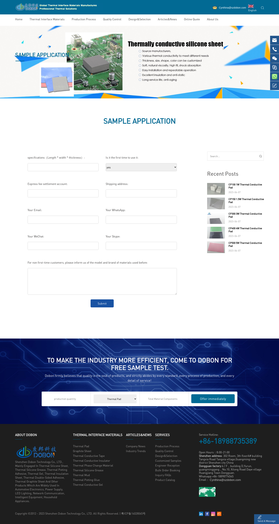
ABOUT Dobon (26, 435)
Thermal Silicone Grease (88, 470)
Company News (135, 446)
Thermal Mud (81, 475)
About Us (212, 19)
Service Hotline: (209, 434)
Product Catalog (165, 480)
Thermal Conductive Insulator (91, 460)
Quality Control (112, 19)
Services (162, 435)
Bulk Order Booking (167, 470)
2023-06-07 (234, 192)
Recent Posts (222, 173)
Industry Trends (136, 451)
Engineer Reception (167, 465)
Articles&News (167, 19)
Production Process (84, 19)
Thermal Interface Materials (47, 19)
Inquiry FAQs (163, 475)
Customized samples (168, 460)
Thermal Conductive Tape (89, 456)
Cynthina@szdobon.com (225, 479)
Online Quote (192, 19)
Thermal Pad (81, 446)
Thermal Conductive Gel (88, 484)
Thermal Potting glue (86, 480)
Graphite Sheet (82, 451)
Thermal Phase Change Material (93, 465)
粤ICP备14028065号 (133, 513)
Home (18, 19)
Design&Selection (139, 19)
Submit (102, 303)
